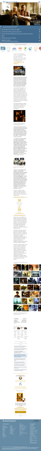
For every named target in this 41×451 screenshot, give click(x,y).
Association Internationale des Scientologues (34, 433)
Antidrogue (30, 48)
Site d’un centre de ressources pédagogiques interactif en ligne (19, 362)
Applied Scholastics (14, 48)
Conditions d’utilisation (31, 447)
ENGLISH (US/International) (5, 426)
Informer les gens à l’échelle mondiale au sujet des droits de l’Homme (20, 349)
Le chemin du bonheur (8, 49)
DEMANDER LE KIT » (20, 411)
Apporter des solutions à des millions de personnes (20, 367)
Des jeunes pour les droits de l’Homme (33, 441)
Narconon (25, 48)
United (2, 36)
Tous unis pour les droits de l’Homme (33, 439)
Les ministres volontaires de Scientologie (33, 431)
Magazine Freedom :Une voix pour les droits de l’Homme (9, 40)
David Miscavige (32, 429)
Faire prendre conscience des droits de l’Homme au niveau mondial (20, 346)
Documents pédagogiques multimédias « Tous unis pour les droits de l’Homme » (19, 352)
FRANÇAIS (4, 430)
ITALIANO (11, 432)
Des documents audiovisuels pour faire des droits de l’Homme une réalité (20, 359)
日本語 (3, 432)
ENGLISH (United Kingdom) (5, 428)
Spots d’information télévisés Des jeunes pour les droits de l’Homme (17, 34)
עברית (4, 431)
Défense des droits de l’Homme (8, 38)
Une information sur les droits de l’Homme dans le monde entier (19, 365)
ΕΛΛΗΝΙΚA (11, 431)
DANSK (4, 429)
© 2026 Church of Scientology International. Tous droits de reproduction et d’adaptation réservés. (14, 446)
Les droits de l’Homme (35, 48)
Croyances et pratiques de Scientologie (23, 426)
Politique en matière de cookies (23, 447)
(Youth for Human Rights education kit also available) (21, 415)
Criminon (20, 48)
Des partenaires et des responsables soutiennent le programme (20, 370)
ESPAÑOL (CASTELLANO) (12, 430)
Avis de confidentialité (16, 447)
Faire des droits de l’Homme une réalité (10, 29)
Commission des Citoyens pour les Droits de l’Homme (33, 442)
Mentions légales (37, 447)
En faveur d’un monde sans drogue (33, 437)
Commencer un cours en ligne (34, 430)
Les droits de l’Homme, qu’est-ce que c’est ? (11, 32)
